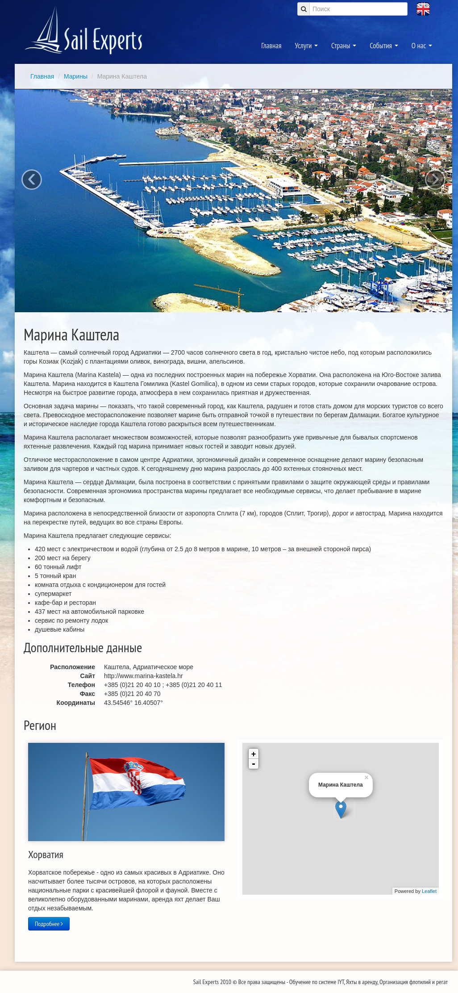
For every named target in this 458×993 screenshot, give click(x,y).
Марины (76, 76)
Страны (343, 45)
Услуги (306, 45)
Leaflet (429, 891)
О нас (422, 45)
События (384, 45)
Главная (271, 45)
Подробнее (49, 924)
